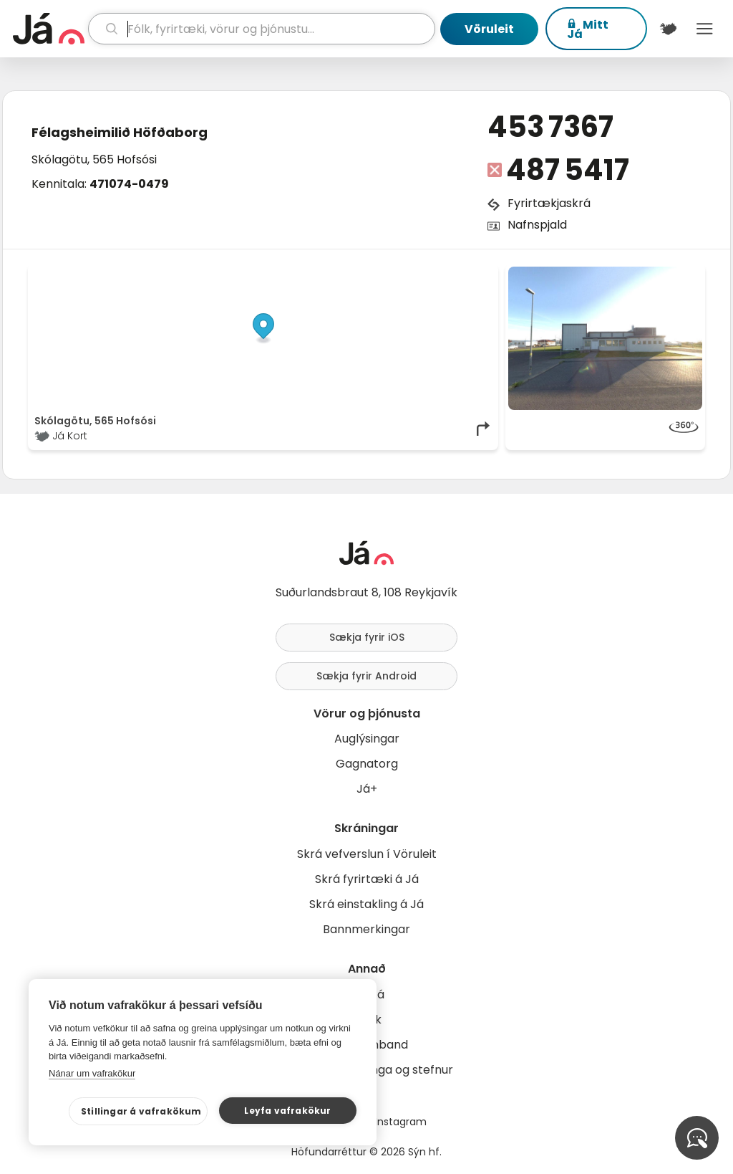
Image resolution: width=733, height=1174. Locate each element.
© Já (345, 274)
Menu (704, 28)
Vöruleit (489, 29)
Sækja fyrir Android (366, 676)
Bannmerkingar (366, 929)
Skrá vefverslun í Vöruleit (367, 854)
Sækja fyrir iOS (366, 637)
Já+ (366, 789)
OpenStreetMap (395, 274)
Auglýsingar (366, 738)
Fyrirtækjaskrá (549, 203)
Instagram (401, 1122)
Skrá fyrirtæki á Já (367, 879)
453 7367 (550, 127)
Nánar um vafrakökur (92, 1073)
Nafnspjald (537, 224)
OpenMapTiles (464, 274)
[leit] (262, 29)
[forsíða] (48, 28)
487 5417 (567, 170)
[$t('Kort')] (668, 28)
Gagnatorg (367, 763)
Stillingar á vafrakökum (141, 1111)
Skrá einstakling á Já (366, 904)
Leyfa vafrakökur (287, 1110)
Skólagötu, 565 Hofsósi (94, 159)
